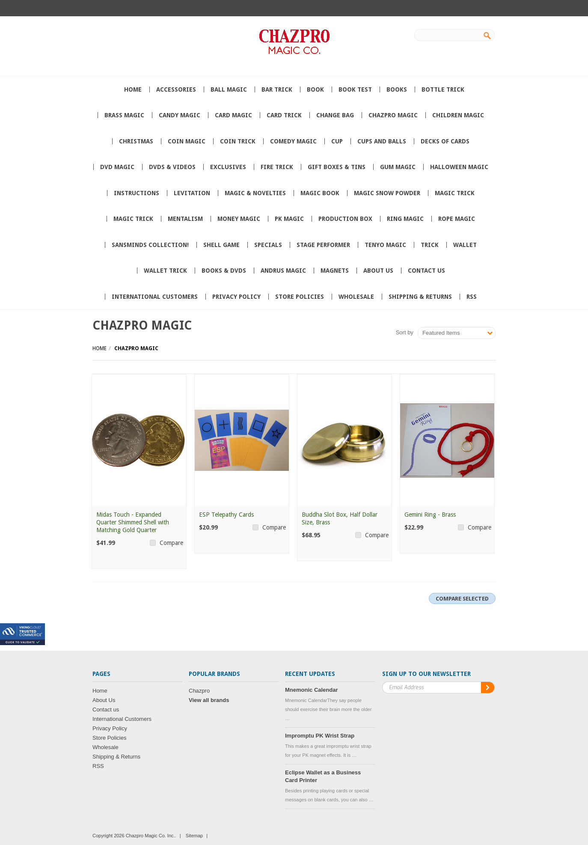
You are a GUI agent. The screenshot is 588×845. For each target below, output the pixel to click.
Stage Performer (323, 245)
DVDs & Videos (172, 167)
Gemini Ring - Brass (430, 514)
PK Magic (289, 219)
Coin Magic (186, 141)
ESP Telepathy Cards (226, 514)
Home (99, 348)
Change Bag (335, 115)
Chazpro (199, 690)
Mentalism (185, 219)
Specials (268, 245)
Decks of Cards (445, 141)
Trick (430, 245)
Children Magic (458, 115)
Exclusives (228, 167)
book (315, 89)
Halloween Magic (459, 167)
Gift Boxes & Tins (336, 167)
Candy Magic (179, 115)
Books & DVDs (224, 271)
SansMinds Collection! (150, 245)
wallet (465, 245)
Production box (345, 219)
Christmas (136, 141)
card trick (284, 115)
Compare (171, 542)
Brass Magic (124, 115)
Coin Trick (237, 141)
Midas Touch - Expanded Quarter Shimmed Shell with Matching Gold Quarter (132, 522)
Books (396, 89)
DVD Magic (117, 167)
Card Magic (233, 115)
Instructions (136, 193)
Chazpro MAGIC (393, 115)
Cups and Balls (381, 141)
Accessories (176, 89)
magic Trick (133, 219)
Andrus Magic (283, 271)
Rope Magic (456, 219)
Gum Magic (398, 167)
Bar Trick (276, 89)
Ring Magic (405, 219)
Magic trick (455, 193)
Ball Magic (229, 89)
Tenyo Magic (385, 245)
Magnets (335, 271)
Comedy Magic (293, 141)
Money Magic (238, 219)
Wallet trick (165, 271)
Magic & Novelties (255, 193)
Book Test (355, 89)
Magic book (319, 193)
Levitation (192, 193)
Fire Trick (277, 167)
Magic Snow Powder (387, 193)
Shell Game (221, 245)
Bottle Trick (443, 89)
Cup (337, 141)
